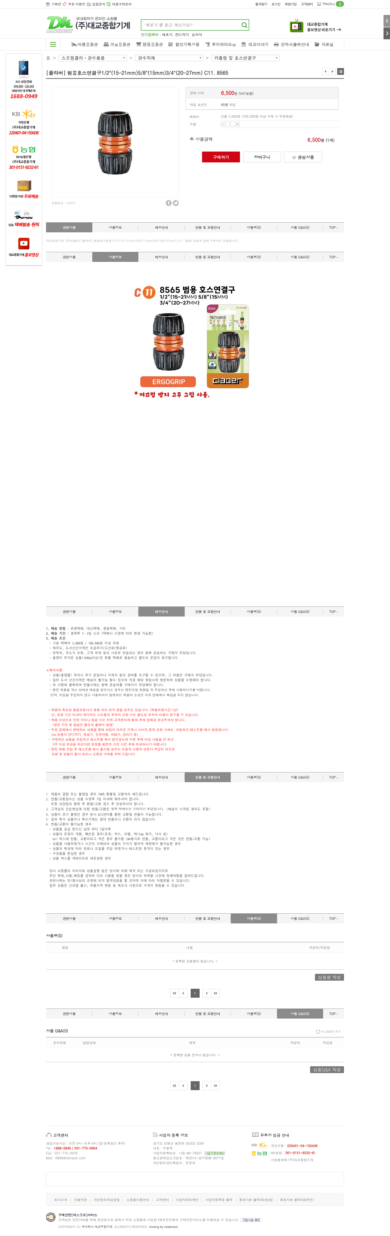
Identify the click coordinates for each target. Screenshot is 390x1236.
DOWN (223, 124)
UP (237, 124)
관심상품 (303, 157)
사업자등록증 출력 (218, 1199)
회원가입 (291, 4)
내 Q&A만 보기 (328, 1031)
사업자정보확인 (187, 1199)
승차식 (197, 34)
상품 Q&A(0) (300, 227)
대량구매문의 (122, 4)
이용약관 (80, 1199)
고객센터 (307, 4)
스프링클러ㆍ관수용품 (83, 58)
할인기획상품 (187, 44)
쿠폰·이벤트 (76, 4)
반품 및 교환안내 (207, 227)
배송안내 (161, 227)
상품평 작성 (329, 977)
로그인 (275, 4)
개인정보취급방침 (107, 1199)
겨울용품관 (120, 44)
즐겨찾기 (261, 4)
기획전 (56, 4)
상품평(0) (254, 227)
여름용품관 (88, 44)
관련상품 (69, 227)
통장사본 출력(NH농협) (256, 1199)
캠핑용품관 (153, 44)
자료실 (327, 44)
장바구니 (333, 4)
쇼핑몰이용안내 (137, 1199)
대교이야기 (258, 44)
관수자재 (146, 58)
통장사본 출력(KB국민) (297, 1199)
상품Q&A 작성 (327, 1070)
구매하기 (221, 157)
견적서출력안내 (295, 44)
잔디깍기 (182, 34)
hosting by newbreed (163, 1227)
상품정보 (115, 227)
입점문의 (98, 4)
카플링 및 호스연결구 (235, 58)
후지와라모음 (224, 44)
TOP (333, 227)
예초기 (167, 34)
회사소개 (60, 1199)
